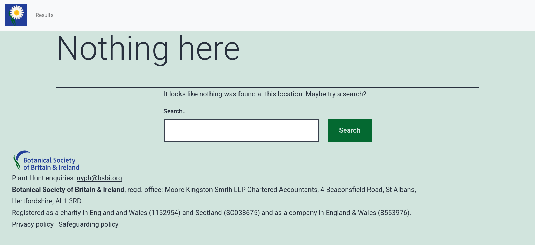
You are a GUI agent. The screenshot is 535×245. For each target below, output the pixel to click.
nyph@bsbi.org (99, 178)
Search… (175, 111)
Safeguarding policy (88, 224)
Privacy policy (33, 224)
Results (44, 15)
